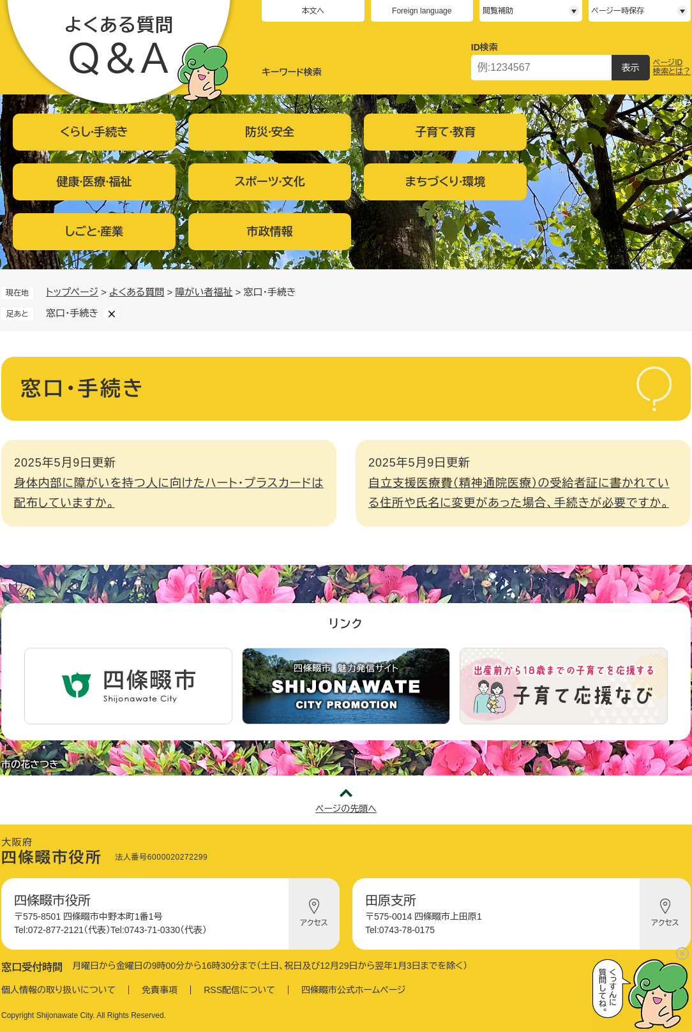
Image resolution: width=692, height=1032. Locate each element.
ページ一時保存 (618, 10)
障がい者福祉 (203, 292)
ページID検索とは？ (672, 67)
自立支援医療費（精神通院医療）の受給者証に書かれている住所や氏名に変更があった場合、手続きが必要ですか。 (519, 493)
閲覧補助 (498, 10)
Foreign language (421, 10)
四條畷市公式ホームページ (353, 989)
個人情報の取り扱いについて (58, 989)
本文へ (312, 10)
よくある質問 (136, 292)
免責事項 (159, 989)
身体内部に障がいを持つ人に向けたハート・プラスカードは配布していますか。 (169, 493)
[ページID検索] (541, 67)
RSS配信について (239, 989)
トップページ (72, 292)
